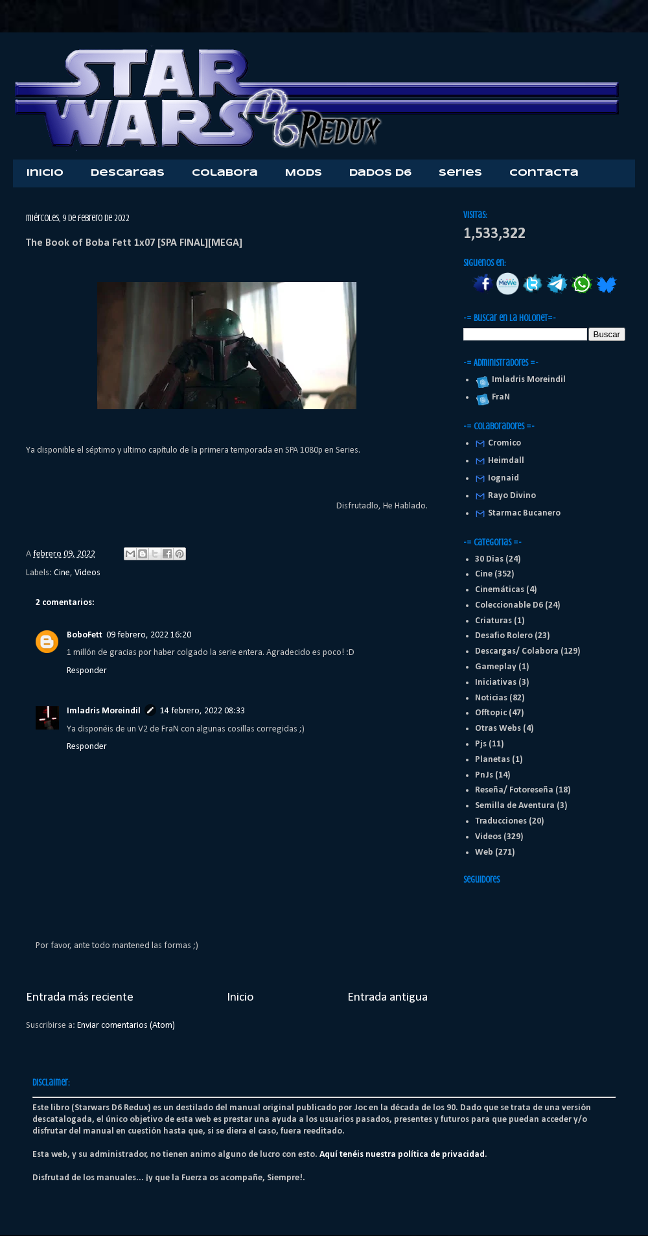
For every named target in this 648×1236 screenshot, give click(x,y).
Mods (303, 173)
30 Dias (489, 559)
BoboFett (84, 635)
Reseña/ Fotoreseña (514, 790)
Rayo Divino (512, 496)
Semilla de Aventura (515, 806)
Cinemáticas (499, 590)
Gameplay (495, 667)
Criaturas (493, 621)
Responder (87, 671)
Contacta (544, 173)
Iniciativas (495, 682)
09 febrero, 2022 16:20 (148, 635)
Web (484, 852)
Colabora (225, 173)
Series (460, 173)
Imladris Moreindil (104, 711)
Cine (62, 573)
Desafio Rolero (504, 636)
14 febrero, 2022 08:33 (202, 711)
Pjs (481, 744)
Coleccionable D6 (509, 605)
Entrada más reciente (79, 997)
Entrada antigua (387, 997)
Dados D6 (380, 173)
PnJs (484, 775)
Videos (87, 573)
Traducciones (501, 821)
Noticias (491, 698)
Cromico (504, 443)
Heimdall (506, 461)
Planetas (492, 760)
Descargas (128, 173)
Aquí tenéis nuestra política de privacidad (402, 1154)
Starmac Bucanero (524, 513)
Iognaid (503, 478)
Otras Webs (498, 728)
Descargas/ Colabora (517, 651)
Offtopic (491, 713)
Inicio (45, 173)
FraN (499, 397)
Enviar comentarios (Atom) (126, 1025)
